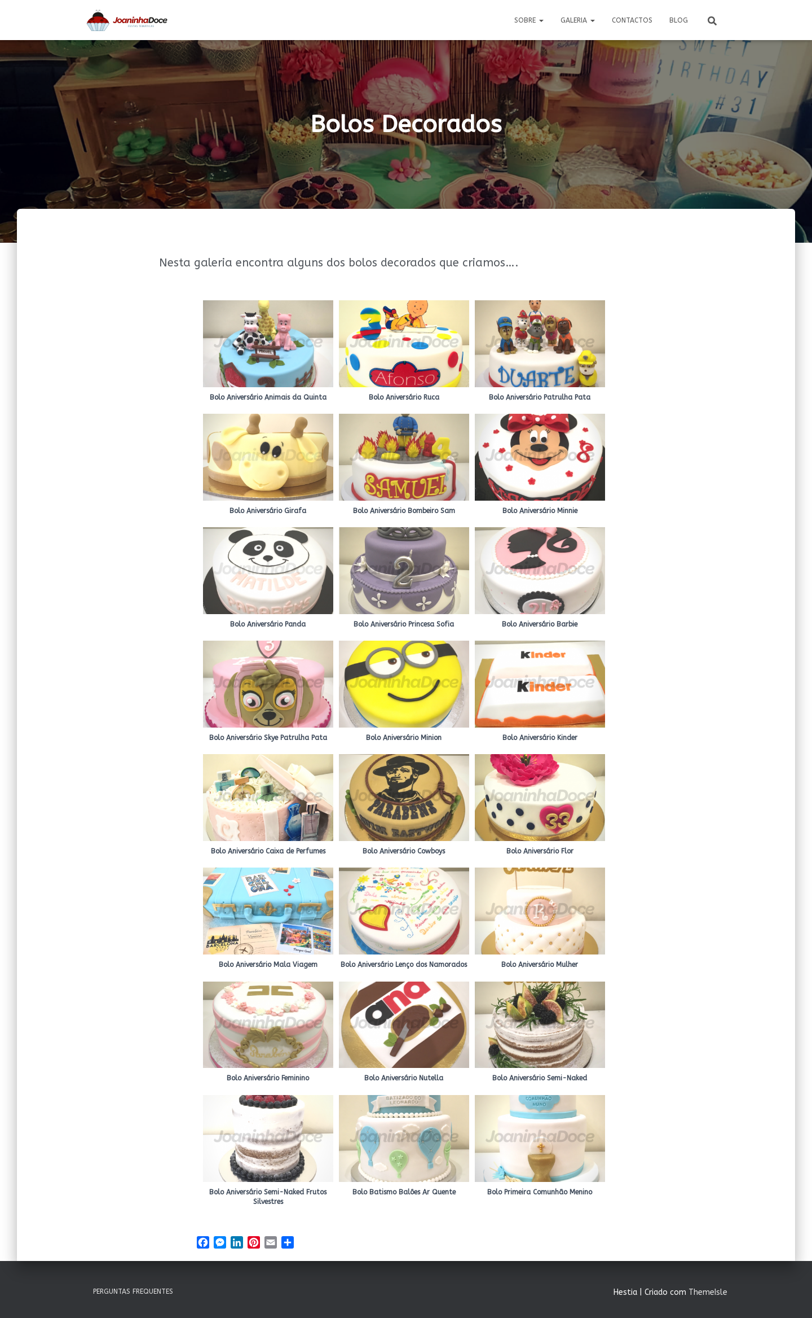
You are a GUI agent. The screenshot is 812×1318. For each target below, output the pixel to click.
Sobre (529, 20)
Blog (678, 20)
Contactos (632, 20)
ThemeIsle (708, 1292)
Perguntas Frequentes (133, 1291)
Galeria (578, 20)
